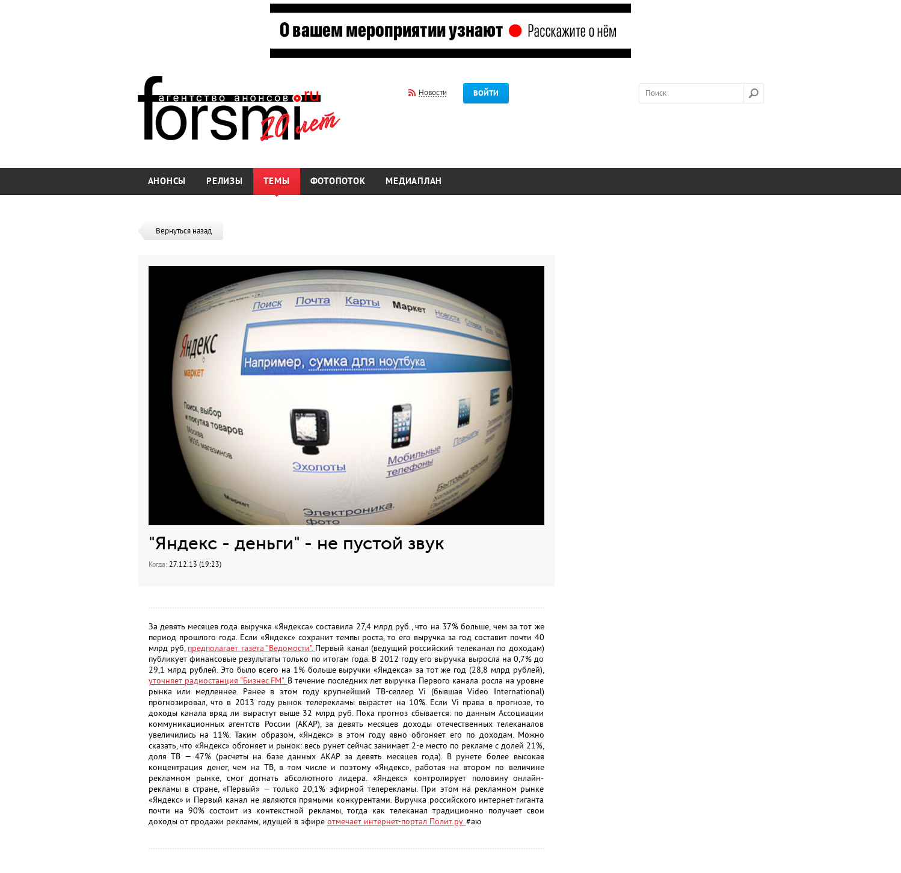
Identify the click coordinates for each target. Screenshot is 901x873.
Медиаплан (414, 181)
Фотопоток (338, 181)
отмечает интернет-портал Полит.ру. (396, 821)
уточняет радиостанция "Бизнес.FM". (218, 681)
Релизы (224, 181)
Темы (276, 181)
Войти (486, 93)
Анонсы (167, 181)
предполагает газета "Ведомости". (251, 648)
